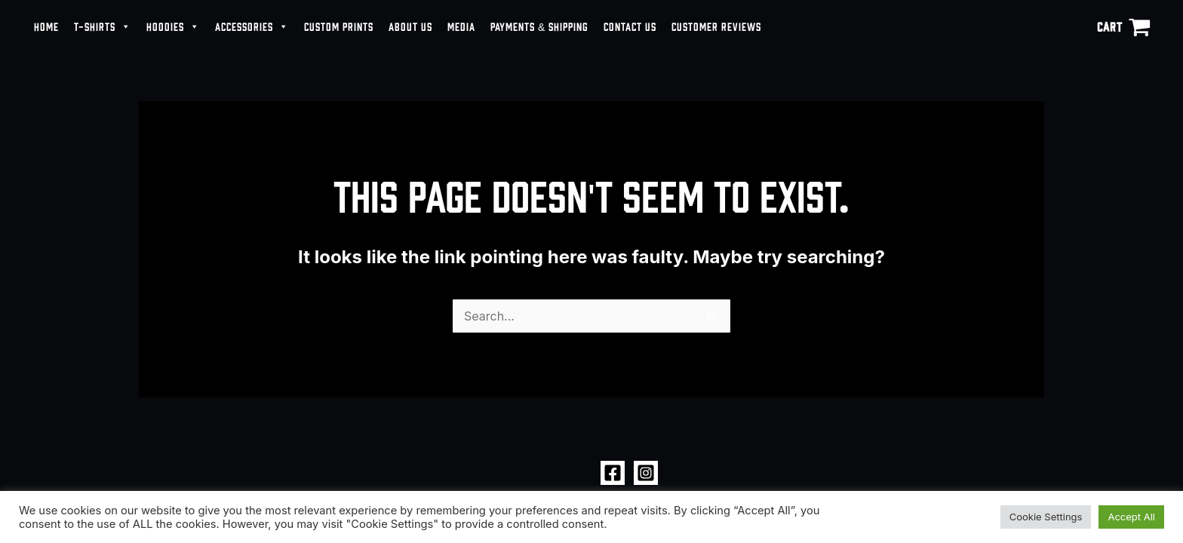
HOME (46, 26)
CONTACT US (630, 26)
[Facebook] (613, 473)
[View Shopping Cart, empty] (1123, 26)
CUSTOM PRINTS (338, 26)
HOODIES (173, 26)
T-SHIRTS (102, 26)
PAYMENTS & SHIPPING (539, 26)
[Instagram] (646, 473)
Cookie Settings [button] (1046, 517)
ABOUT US (410, 26)
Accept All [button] (1131, 517)
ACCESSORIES (252, 26)
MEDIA (461, 26)
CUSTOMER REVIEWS (716, 26)
